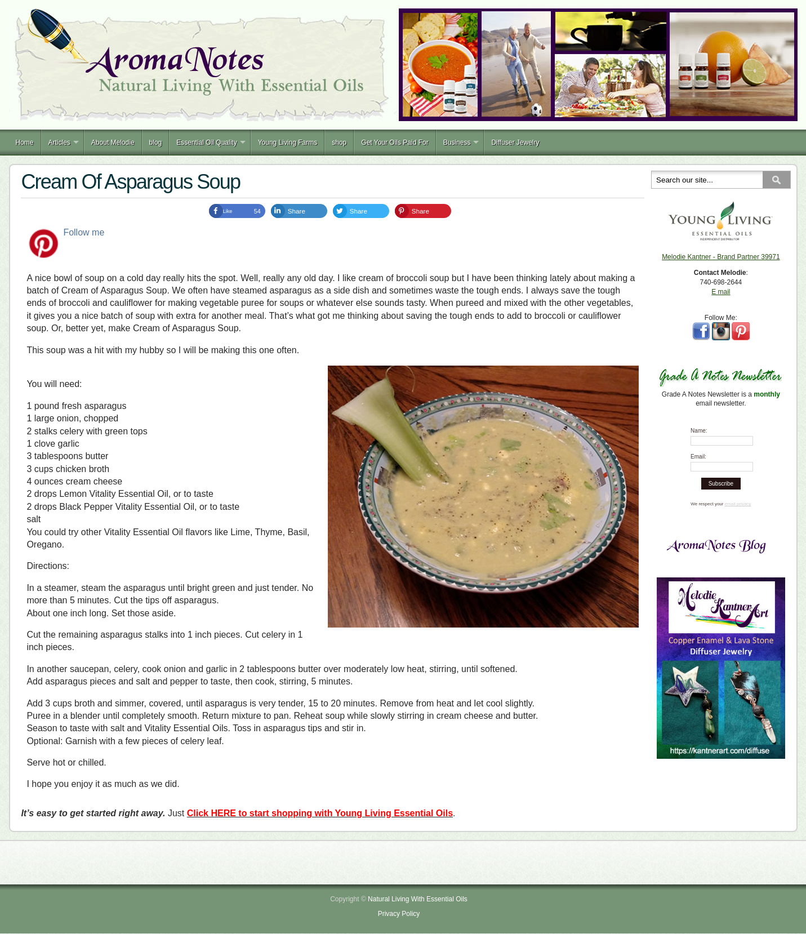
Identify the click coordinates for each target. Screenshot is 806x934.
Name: (699, 431)
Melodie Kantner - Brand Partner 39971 (721, 257)
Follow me (83, 232)
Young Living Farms (288, 142)
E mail (720, 292)
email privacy (738, 503)
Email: (698, 456)
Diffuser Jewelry (515, 142)
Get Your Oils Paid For (394, 142)
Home (25, 142)
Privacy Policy (399, 914)
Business (457, 142)
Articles (59, 142)
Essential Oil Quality (206, 142)
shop (339, 142)
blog (155, 142)
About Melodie (113, 142)
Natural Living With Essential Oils (417, 899)
